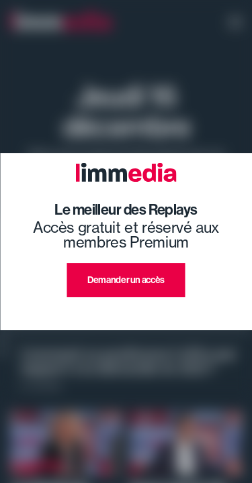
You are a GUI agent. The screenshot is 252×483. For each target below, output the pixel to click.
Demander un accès (126, 280)
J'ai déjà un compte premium (126, 313)
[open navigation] (235, 23)
